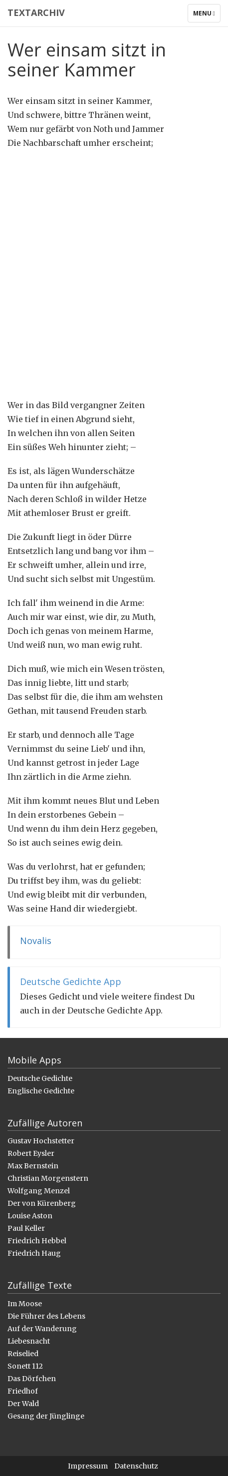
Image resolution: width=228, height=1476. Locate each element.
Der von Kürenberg (41, 1203)
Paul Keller (26, 1228)
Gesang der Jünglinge (45, 1416)
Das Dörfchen (31, 1378)
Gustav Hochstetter (40, 1140)
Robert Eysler (30, 1153)
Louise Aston (29, 1215)
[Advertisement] (114, 274)
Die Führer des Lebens (46, 1316)
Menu (207, 15)
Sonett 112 (25, 1366)
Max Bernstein (32, 1165)
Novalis (35, 941)
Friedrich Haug (34, 1253)
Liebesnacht (28, 1341)
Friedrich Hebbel (36, 1240)
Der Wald (23, 1403)
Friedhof (22, 1391)
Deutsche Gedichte (39, 1078)
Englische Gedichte (40, 1090)
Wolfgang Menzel (38, 1190)
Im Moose (24, 1303)
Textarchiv (36, 12)
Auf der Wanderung (42, 1328)
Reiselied (22, 1353)
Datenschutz (136, 1466)
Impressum (88, 1466)
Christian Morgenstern (47, 1178)
